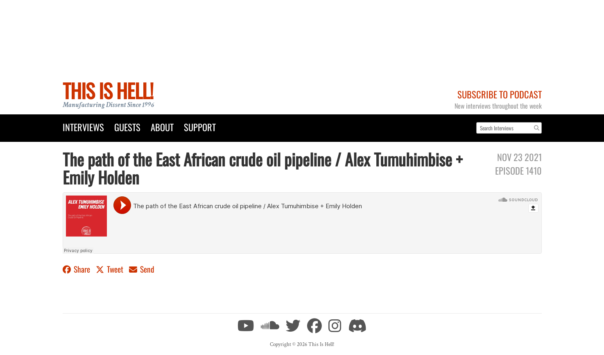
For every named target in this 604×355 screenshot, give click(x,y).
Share (77, 269)
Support (200, 127)
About (162, 127)
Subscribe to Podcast (499, 94)
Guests (127, 127)
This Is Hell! (108, 90)
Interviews (83, 127)
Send (141, 269)
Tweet (110, 269)
